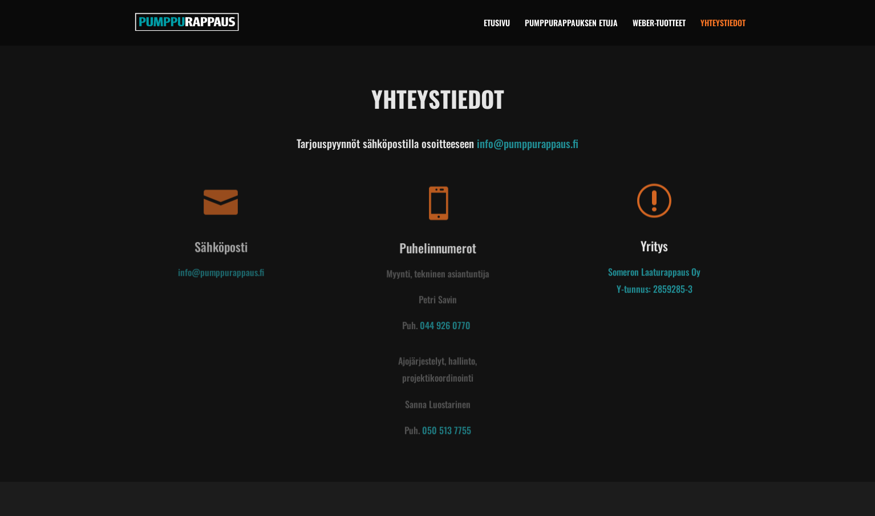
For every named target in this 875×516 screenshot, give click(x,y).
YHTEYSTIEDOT (723, 23)
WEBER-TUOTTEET (659, 23)
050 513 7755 (446, 430)
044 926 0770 (445, 326)
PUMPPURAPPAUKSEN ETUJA (571, 23)
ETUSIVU (497, 23)
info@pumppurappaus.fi (527, 143)
